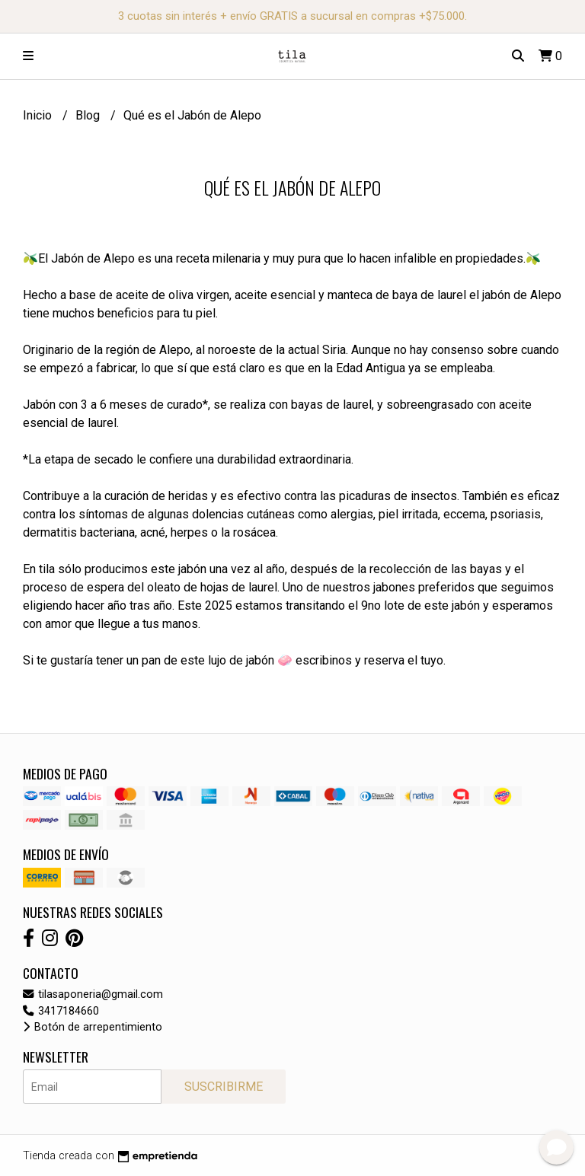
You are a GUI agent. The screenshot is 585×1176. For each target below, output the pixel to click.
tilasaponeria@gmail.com (93, 994)
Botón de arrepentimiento (92, 1027)
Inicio (39, 115)
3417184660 (61, 1011)
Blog (89, 115)
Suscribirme (223, 1086)
